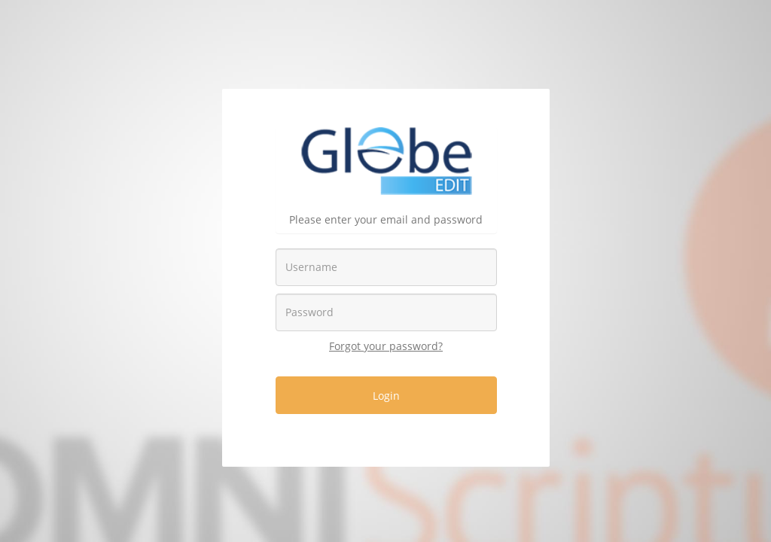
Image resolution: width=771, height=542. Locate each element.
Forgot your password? (386, 346)
